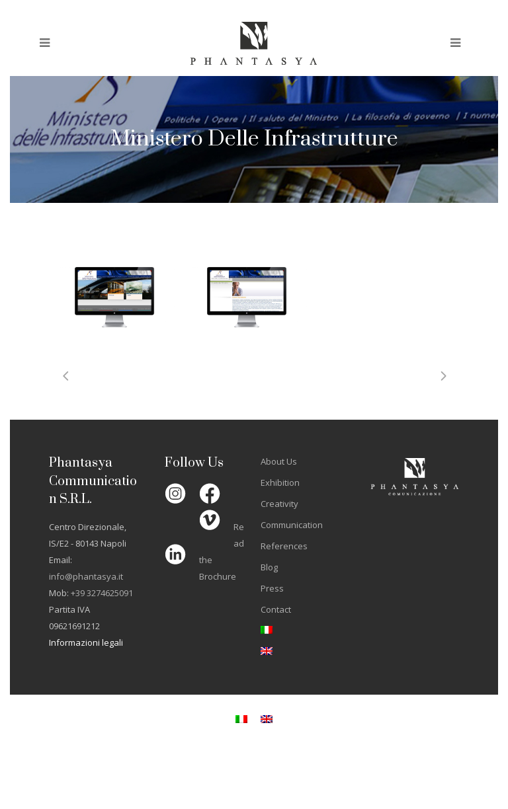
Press (272, 588)
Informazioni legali (86, 642)
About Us (279, 461)
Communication (292, 525)
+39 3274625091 (102, 593)
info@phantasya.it (86, 576)
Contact (276, 609)
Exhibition (280, 482)
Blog (269, 567)
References (284, 546)
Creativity (279, 504)
